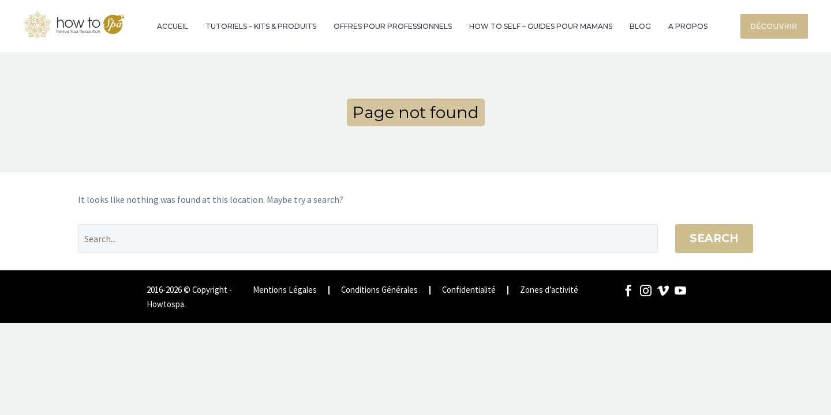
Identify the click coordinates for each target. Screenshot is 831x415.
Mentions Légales (285, 290)
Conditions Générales (379, 290)
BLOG (640, 26)
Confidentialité (469, 290)
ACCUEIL (172, 26)
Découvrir (774, 26)
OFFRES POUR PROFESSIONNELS (393, 26)
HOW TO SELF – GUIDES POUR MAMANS (540, 26)
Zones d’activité (549, 290)
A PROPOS (688, 26)
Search (714, 238)
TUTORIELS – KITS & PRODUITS (260, 26)
